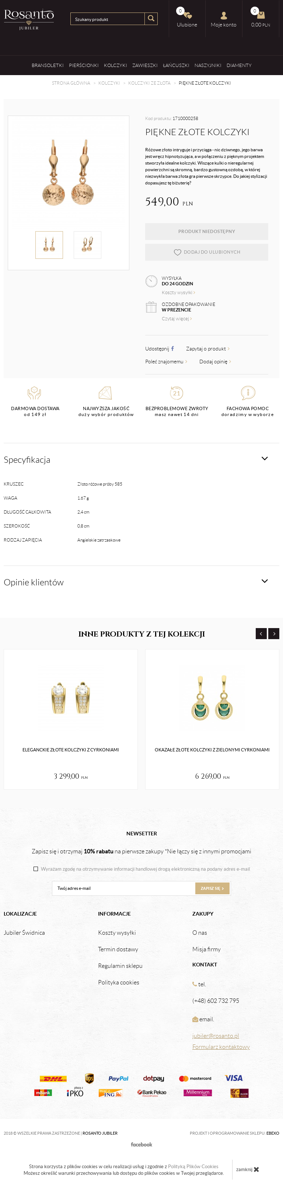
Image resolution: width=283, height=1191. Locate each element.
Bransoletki (47, 65)
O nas (199, 932)
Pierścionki (83, 65)
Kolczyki (115, 65)
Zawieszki (145, 65)
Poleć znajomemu (166, 361)
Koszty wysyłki (178, 292)
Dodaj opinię (215, 361)
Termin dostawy (118, 949)
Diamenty (239, 65)
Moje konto (224, 19)
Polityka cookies (118, 982)
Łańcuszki (176, 65)
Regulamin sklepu (120, 966)
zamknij (247, 1169)
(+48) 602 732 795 (215, 1001)
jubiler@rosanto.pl (215, 1036)
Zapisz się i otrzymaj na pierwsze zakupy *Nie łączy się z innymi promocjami (141, 851)
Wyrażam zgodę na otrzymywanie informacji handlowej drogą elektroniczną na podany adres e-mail (145, 869)
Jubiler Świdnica (24, 932)
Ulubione (187, 17)
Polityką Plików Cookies (193, 1166)
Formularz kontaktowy (221, 1047)
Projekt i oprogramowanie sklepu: (234, 1133)
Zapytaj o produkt (208, 349)
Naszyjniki (208, 65)
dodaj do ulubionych (207, 252)
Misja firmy (206, 949)
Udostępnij (159, 349)
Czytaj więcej (177, 318)
